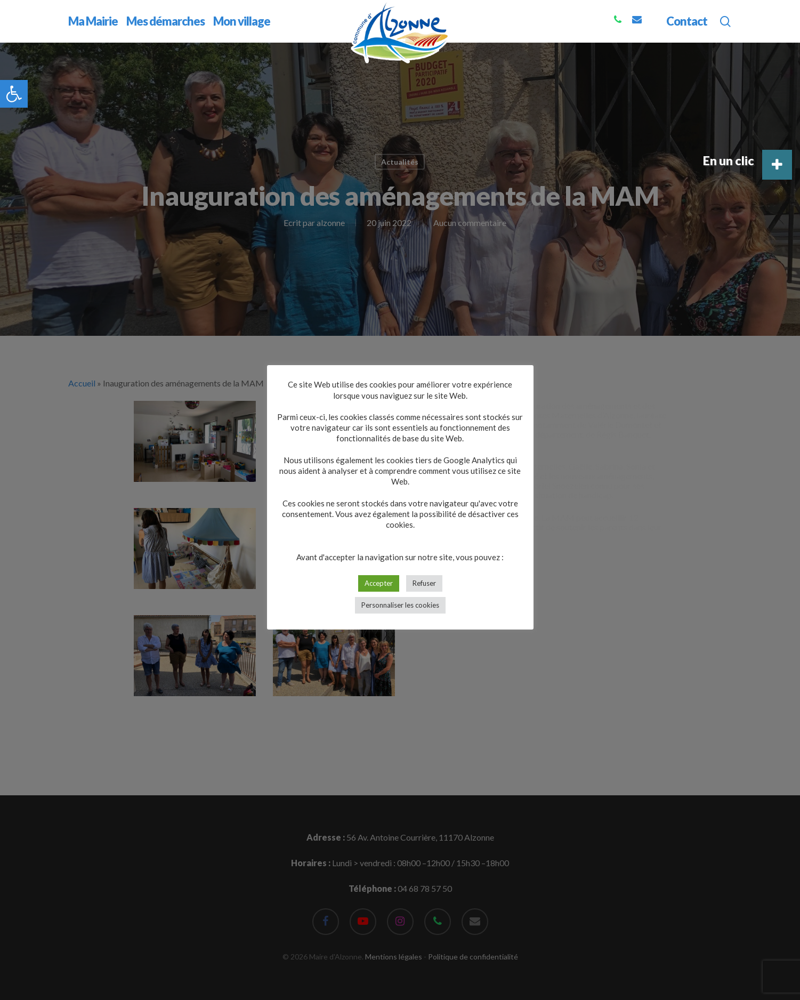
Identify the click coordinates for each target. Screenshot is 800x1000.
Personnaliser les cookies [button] (400, 605)
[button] (14, 94)
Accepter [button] (379, 583)
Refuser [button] (424, 583)
